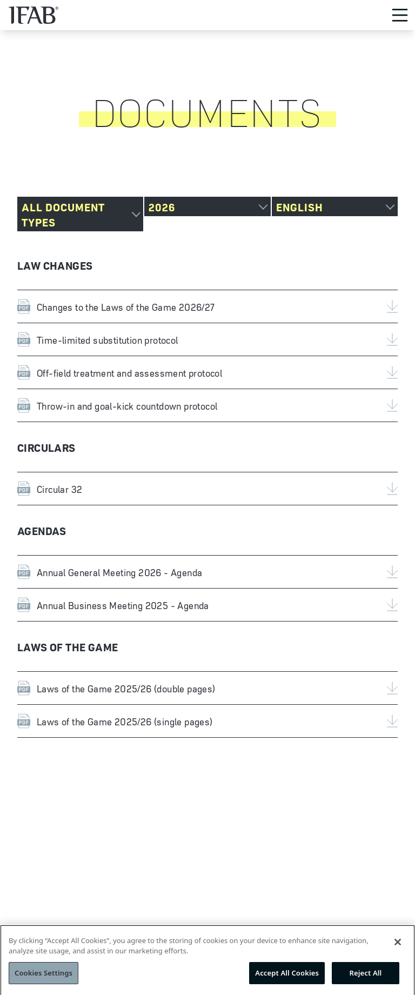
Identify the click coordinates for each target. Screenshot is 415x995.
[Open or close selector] (80, 214)
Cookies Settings (43, 977)
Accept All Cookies (287, 977)
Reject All (366, 977)
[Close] (398, 946)
